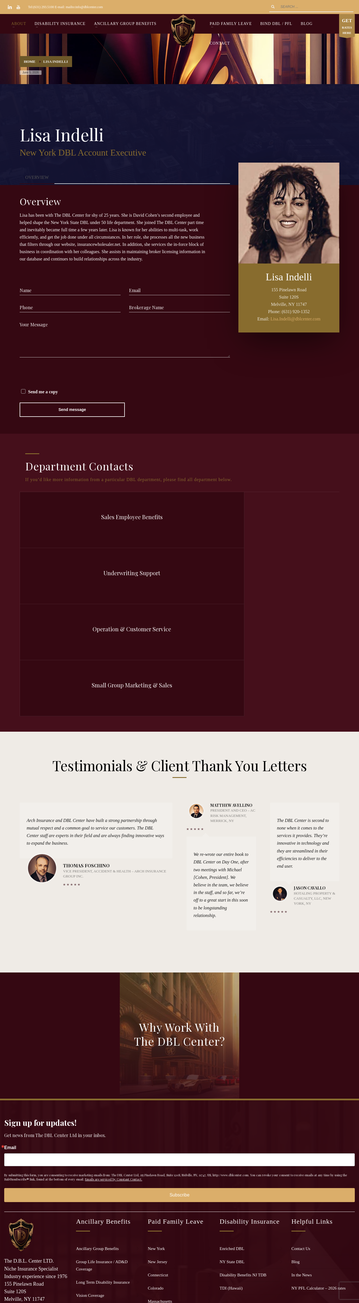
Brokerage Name (146, 307)
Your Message (34, 324)
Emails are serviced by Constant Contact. (113, 1011)
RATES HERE (347, 27)
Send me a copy (43, 391)
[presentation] (62, 374)
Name (25, 290)
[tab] (37, 178)
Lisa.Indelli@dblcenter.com (295, 318)
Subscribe (179, 1026)
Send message (72, 409)
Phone (26, 307)
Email (135, 290)
